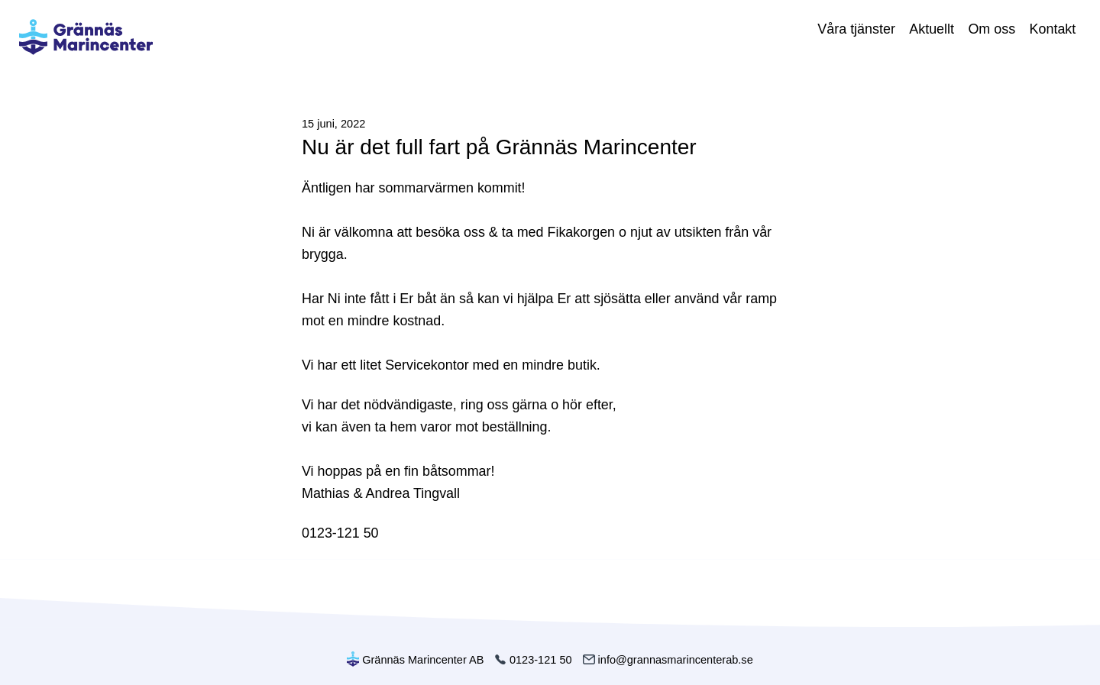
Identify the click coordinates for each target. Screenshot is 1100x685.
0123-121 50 (532, 660)
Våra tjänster (856, 29)
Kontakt (1053, 29)
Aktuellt (931, 29)
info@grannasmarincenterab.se (668, 660)
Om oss (991, 29)
